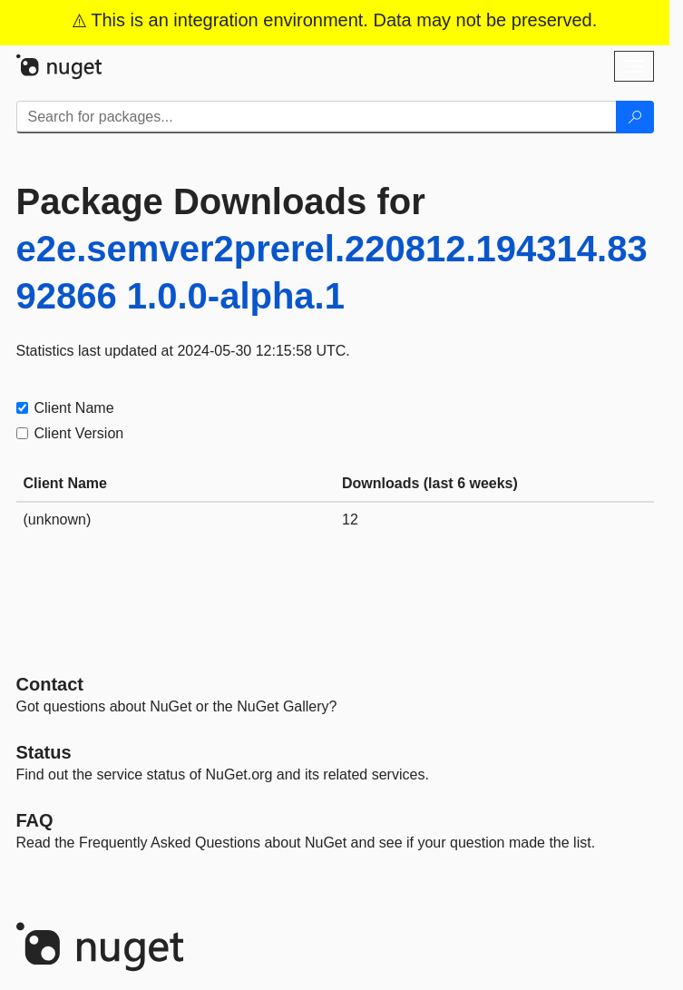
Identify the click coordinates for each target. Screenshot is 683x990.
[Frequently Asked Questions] (35, 820)
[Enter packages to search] (316, 117)
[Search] (635, 117)
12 (350, 519)
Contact (49, 684)
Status (44, 752)
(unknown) (58, 519)
